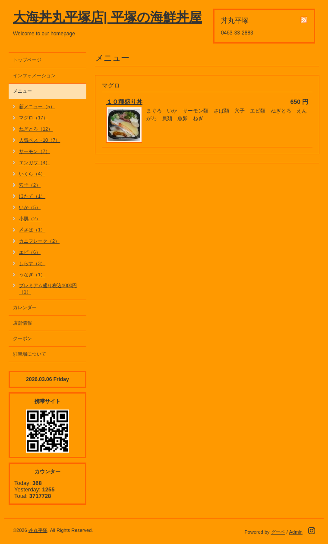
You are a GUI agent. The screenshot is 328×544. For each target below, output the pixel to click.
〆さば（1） (32, 229)
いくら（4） (32, 173)
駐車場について (29, 353)
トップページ (27, 60)
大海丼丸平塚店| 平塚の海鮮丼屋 (107, 17)
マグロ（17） (33, 117)
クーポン (22, 338)
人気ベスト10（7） (39, 140)
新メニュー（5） (37, 106)
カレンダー (25, 307)
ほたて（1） (32, 196)
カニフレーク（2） (39, 241)
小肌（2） (30, 218)
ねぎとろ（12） (36, 128)
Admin (296, 532)
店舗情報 (22, 322)
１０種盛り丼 (124, 101)
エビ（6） (30, 252)
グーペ (278, 532)
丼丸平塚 (37, 530)
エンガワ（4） (34, 162)
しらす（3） (32, 263)
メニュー (22, 91)
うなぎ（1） (32, 274)
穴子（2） (30, 185)
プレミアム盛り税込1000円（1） (48, 288)
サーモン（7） (34, 151)
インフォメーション (34, 75)
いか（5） (30, 207)
